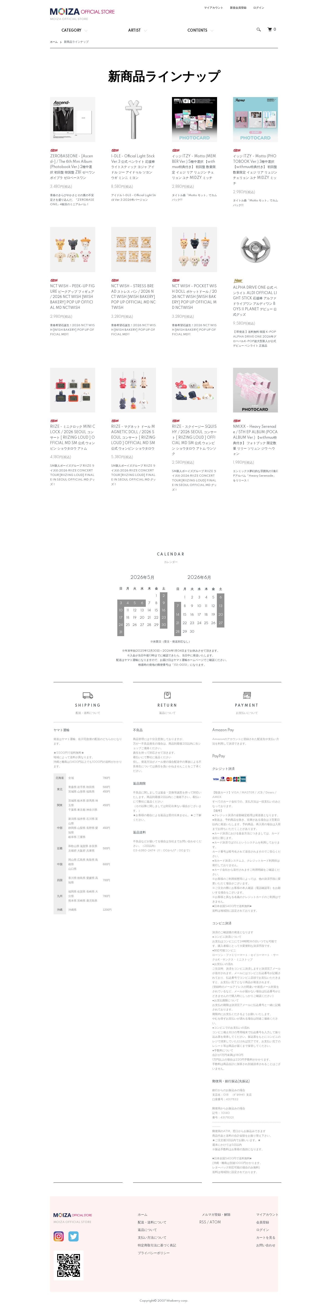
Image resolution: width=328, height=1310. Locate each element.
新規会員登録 (238, 7)
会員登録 (265, 1222)
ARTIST (134, 30)
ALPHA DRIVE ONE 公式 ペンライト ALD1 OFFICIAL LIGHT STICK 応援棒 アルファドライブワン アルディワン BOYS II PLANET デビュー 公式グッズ (255, 298)
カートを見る (268, 1238)
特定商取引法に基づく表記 (170, 1245)
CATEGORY (71, 30)
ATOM (225, 1222)
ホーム (54, 41)
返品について (160, 1230)
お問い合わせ (268, 1245)
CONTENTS (197, 30)
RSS (213, 1222)
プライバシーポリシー (167, 1253)
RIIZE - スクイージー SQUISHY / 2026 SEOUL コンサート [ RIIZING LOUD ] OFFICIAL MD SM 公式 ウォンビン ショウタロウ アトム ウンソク (194, 437)
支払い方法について (165, 1238)
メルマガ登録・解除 (224, 1215)
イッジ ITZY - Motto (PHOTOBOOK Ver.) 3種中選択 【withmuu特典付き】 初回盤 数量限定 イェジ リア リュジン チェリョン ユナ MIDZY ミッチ (255, 167)
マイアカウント (213, 7)
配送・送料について (165, 1222)
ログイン (258, 7)
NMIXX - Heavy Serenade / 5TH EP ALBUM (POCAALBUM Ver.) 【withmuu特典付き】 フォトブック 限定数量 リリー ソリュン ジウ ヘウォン (255, 437)
